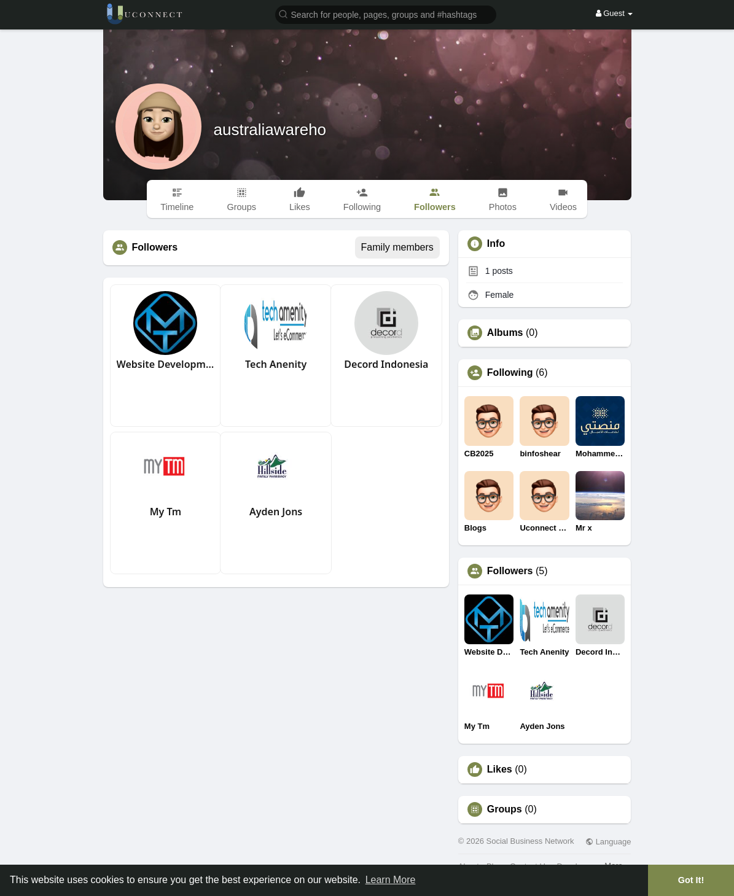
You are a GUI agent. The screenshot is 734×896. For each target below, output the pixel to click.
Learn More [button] (390, 880)
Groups (504, 809)
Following (510, 373)
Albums (505, 333)
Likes (499, 769)
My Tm (165, 511)
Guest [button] (614, 13)
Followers (510, 571)
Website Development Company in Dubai (166, 364)
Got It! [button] (691, 880)
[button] (386, 14)
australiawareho (270, 129)
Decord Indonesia (386, 364)
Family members (397, 247)
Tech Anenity (275, 364)
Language (608, 842)
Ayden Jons (275, 511)
